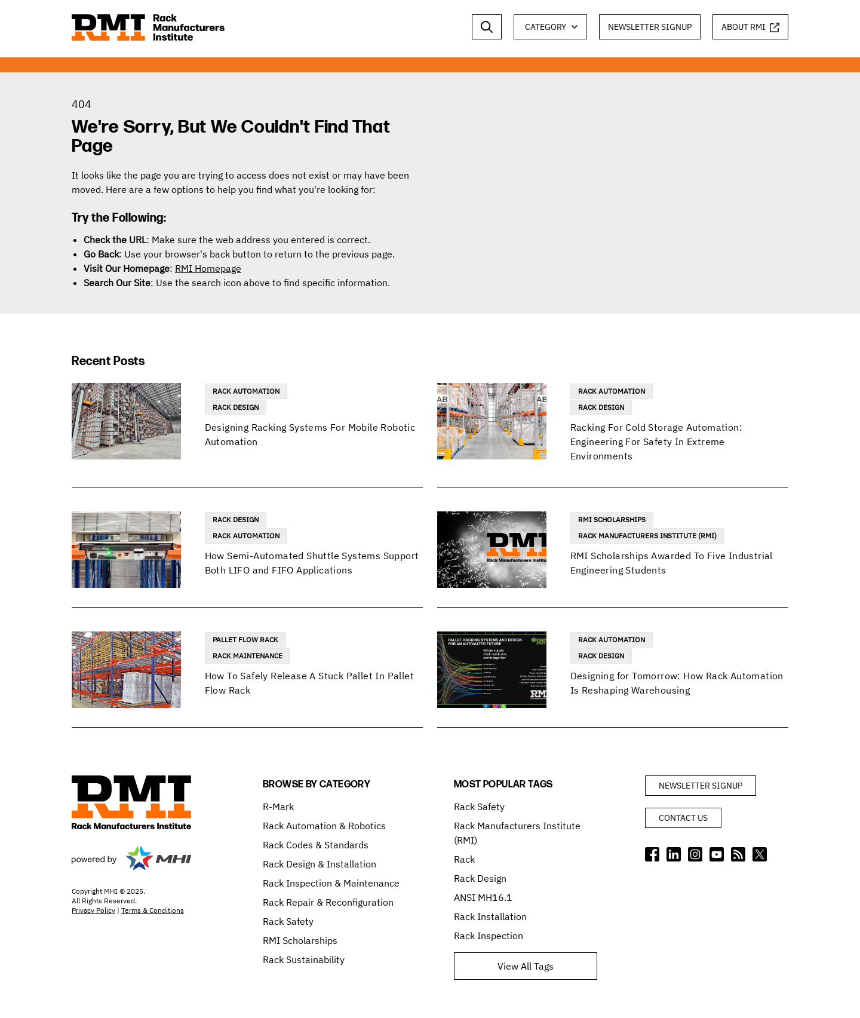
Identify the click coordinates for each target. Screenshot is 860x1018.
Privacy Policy (93, 910)
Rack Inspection (488, 936)
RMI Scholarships (612, 519)
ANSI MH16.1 (483, 897)
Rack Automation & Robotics (324, 826)
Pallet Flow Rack (245, 639)
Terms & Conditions (152, 910)
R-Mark (278, 806)
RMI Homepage (208, 268)
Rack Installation (490, 916)
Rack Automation (246, 391)
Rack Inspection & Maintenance (331, 883)
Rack (464, 859)
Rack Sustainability (304, 959)
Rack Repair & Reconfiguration (328, 902)
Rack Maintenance (247, 655)
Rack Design (236, 407)
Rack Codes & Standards (315, 845)
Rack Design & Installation (319, 864)
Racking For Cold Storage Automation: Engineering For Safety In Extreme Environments (656, 441)
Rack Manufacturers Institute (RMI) (647, 535)
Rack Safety (288, 921)
